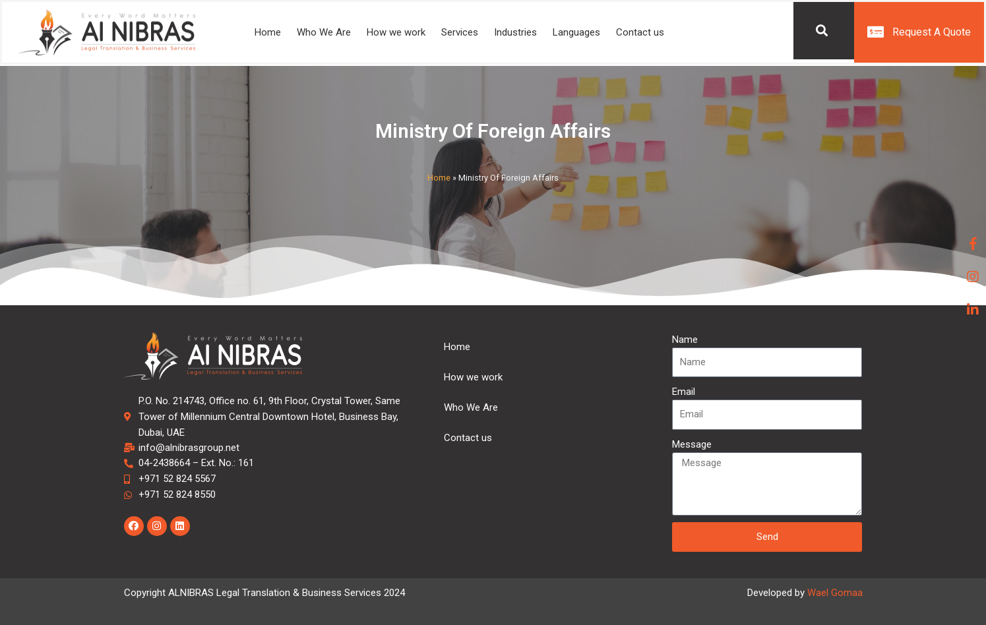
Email (683, 392)
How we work (396, 33)
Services (459, 33)
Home (268, 33)
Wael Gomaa (835, 593)
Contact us (640, 33)
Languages (576, 33)
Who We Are (324, 33)
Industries (515, 33)
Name (685, 339)
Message (692, 444)
